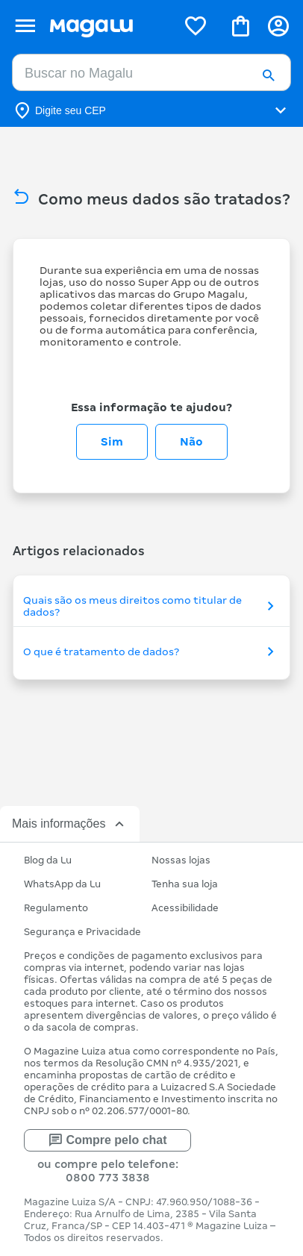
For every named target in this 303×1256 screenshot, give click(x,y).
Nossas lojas (181, 860)
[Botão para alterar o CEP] (151, 110)
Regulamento (56, 907)
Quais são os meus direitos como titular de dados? (151, 606)
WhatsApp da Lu (62, 884)
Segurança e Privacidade (82, 931)
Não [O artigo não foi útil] (191, 442)
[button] (268, 76)
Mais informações (70, 824)
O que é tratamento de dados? (151, 651)
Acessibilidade (185, 907)
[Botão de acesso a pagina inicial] (107, 26)
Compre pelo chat (107, 1140)
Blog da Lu (48, 860)
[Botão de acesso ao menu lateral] (25, 26)
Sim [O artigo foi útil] (112, 442)
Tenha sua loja (185, 884)
